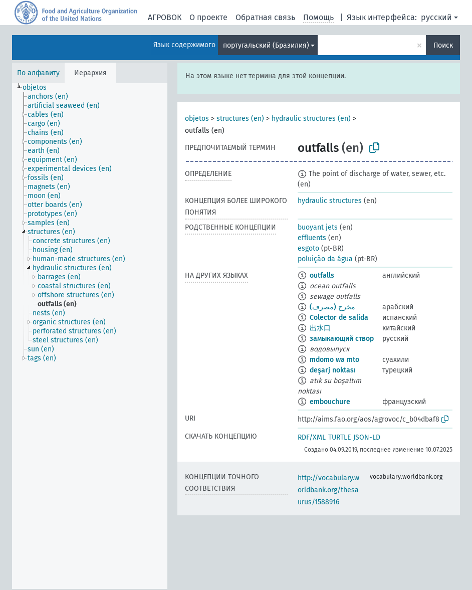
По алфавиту (38, 73)
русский (436, 17)
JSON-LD (366, 437)
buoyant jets (318, 227)
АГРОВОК (164, 17)
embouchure (330, 402)
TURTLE (339, 437)
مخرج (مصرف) (332, 307)
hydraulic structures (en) (311, 118)
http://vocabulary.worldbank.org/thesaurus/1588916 (328, 490)
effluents (312, 238)
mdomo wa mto (334, 359)
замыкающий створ (342, 338)
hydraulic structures (330, 200)
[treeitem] (39, 87)
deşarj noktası (333, 370)
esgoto (308, 248)
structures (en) (240, 118)
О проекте (208, 17)
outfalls (322, 275)
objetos (197, 118)
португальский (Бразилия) (266, 45)
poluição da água (325, 259)
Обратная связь (265, 17)
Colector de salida (339, 317)
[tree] (89, 336)
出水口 (320, 328)
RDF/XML (312, 437)
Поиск (443, 45)
